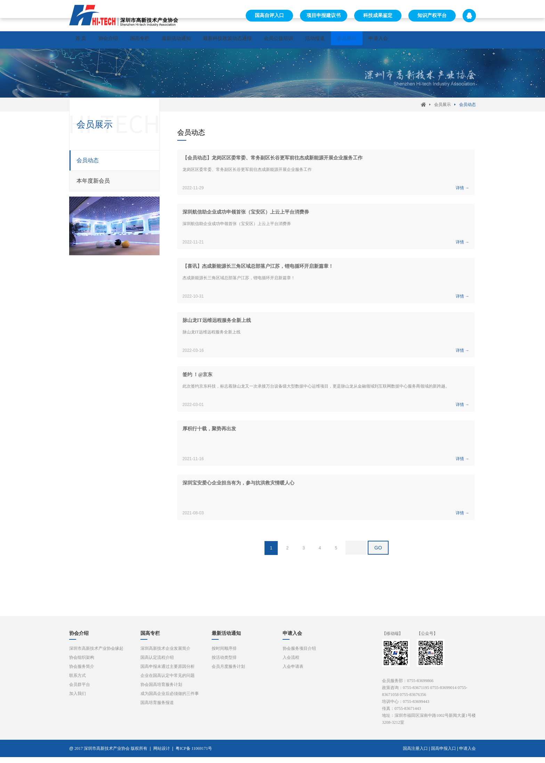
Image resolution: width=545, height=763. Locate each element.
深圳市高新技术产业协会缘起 (96, 654)
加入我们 (77, 699)
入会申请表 (293, 672)
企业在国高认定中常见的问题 (167, 681)
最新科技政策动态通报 (266, 40)
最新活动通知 (206, 40)
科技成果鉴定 (377, 15)
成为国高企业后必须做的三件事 (169, 699)
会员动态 (467, 107)
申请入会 (452, 40)
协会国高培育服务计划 (161, 690)
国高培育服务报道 (157, 708)
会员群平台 (79, 690)
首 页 (85, 40)
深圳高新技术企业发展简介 (165, 654)
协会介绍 (121, 40)
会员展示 (412, 40)
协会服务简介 (81, 672)
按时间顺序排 (224, 654)
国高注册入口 (415, 754)
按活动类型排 (224, 663)
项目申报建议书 (324, 15)
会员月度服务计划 (228, 672)
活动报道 (371, 40)
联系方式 (77, 681)
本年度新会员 (93, 184)
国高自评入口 (269, 15)
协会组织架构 (81, 663)
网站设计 (161, 754)
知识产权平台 (432, 15)
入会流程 (291, 663)
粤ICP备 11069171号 (195, 754)
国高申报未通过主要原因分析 (167, 672)
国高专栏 (161, 40)
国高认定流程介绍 (157, 663)
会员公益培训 (326, 40)
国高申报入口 (443, 754)
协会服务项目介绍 (299, 654)
